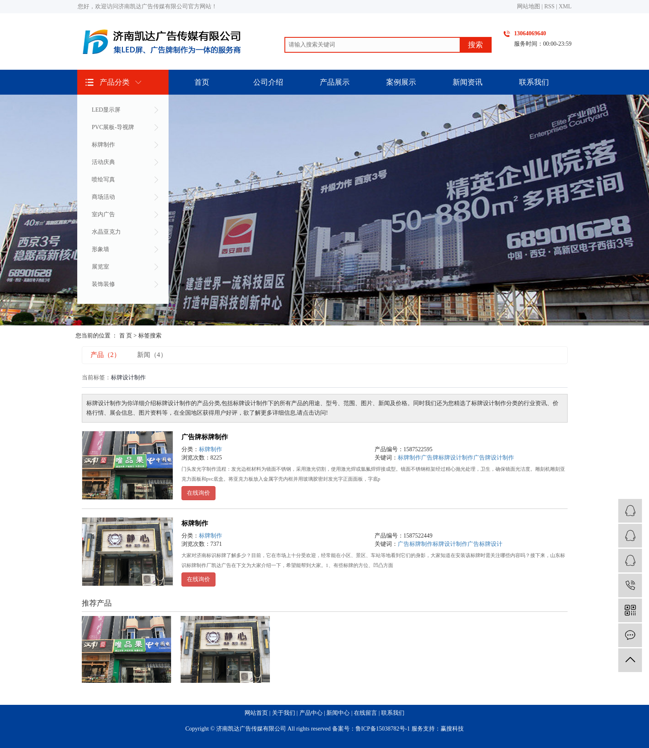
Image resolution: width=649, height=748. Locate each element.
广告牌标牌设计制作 (447, 458)
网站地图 (528, 6)
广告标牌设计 (485, 544)
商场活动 (103, 197)
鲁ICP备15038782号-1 (382, 729)
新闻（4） (152, 354)
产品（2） (105, 354)
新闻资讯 (467, 82)
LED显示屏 (106, 110)
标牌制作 (103, 145)
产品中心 (311, 713)
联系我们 (534, 82)
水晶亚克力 (106, 232)
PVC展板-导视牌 (113, 127)
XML (564, 6)
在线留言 (365, 713)
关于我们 (283, 713)
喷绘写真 (103, 179)
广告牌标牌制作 (204, 436)
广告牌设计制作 (493, 458)
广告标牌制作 (415, 544)
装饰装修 (103, 284)
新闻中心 (338, 713)
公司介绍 (268, 82)
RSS (549, 6)
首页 (201, 82)
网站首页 (256, 713)
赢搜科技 (452, 729)
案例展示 (401, 82)
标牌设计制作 (450, 544)
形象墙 (100, 249)
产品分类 (115, 82)
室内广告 (103, 214)
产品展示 (335, 82)
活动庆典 (103, 162)
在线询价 (198, 493)
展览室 (100, 267)
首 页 (125, 335)
